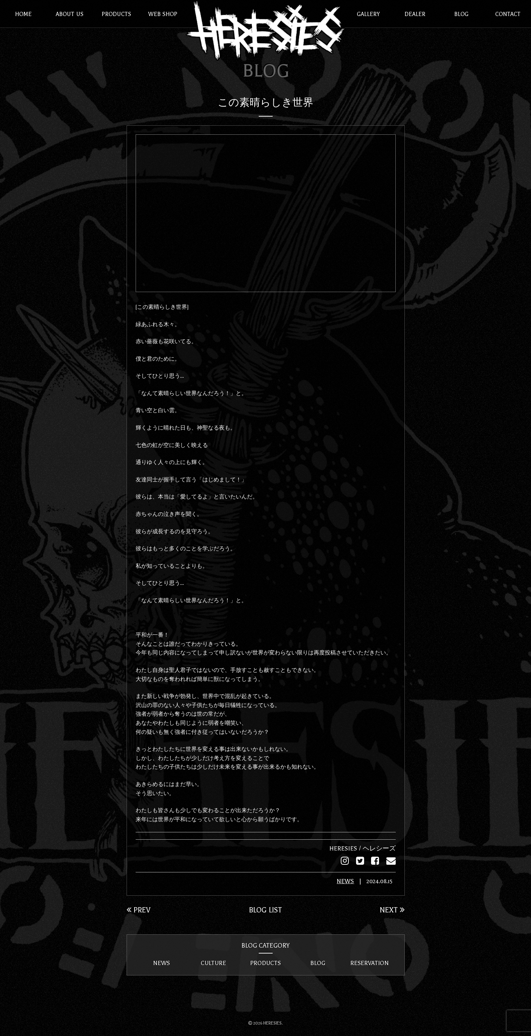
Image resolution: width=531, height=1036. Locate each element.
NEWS (342, 881)
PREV (139, 909)
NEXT (392, 909)
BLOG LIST (265, 909)
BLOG (317, 962)
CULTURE (213, 962)
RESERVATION (369, 962)
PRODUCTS (265, 962)
